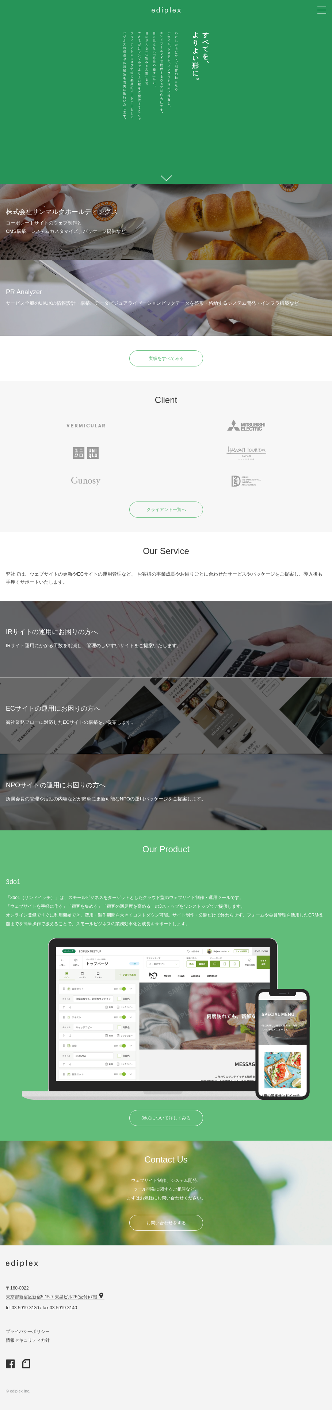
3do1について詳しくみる (166, 1118)
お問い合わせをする (166, 1222)
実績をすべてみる (166, 358)
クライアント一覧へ (166, 509)
